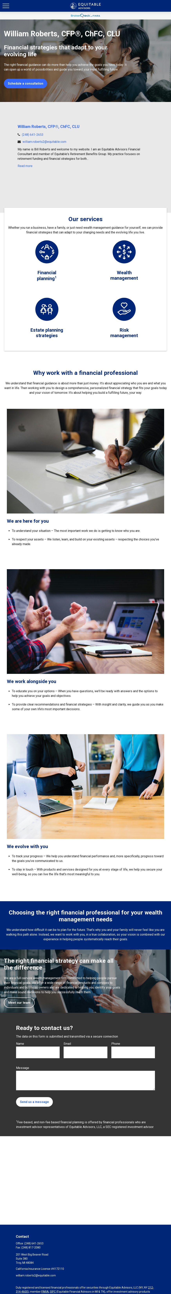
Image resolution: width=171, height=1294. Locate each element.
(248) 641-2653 (32, 135)
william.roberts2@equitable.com (44, 142)
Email (67, 1044)
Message (22, 1068)
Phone (115, 1044)
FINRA (45, 1291)
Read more (25, 166)
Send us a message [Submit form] (34, 1102)
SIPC (53, 1291)
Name (20, 1044)
